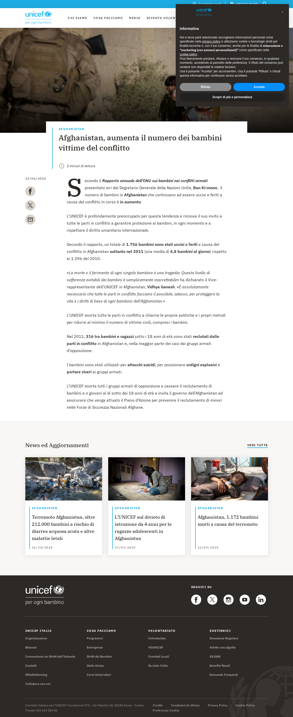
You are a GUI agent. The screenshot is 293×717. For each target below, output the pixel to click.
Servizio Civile (158, 665)
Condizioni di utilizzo (185, 705)
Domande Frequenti (224, 675)
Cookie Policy (245, 705)
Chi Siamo (77, 18)
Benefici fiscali (220, 665)
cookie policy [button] (188, 53)
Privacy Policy (218, 705)
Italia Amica (95, 665)
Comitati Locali (158, 656)
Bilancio (31, 647)
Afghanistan (71, 129)
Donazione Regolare (224, 638)
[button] (282, 11)
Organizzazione (36, 638)
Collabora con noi (37, 684)
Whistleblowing (36, 675)
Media (135, 18)
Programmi (95, 638)
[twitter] (30, 206)
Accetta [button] (259, 86)
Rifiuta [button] (205, 86)
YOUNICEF (155, 647)
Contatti (30, 665)
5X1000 (215, 656)
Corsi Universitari (99, 675)
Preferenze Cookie (166, 710)
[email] (30, 220)
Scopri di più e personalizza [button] (232, 96)
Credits (158, 705)
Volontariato (157, 638)
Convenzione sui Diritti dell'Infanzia (50, 656)
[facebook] (30, 192)
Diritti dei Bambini (99, 656)
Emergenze (95, 647)
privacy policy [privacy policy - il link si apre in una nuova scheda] (211, 41)
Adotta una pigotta (223, 647)
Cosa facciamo (108, 18)
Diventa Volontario (167, 18)
